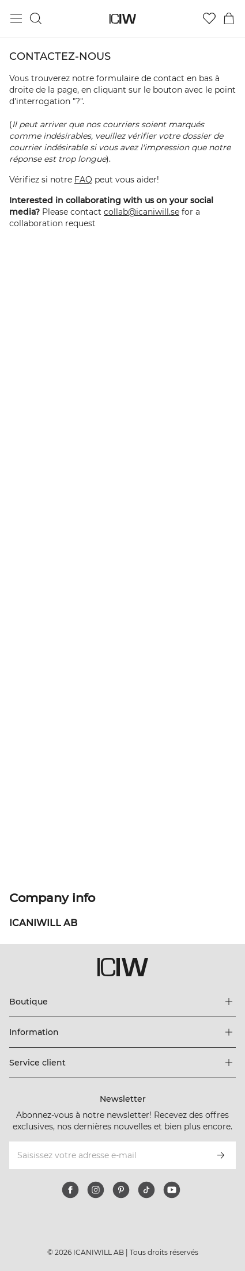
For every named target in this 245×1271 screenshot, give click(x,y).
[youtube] (171, 1189)
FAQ (83, 179)
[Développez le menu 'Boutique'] (122, 1002)
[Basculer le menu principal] (16, 18)
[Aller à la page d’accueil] (122, 19)
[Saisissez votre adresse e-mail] (107, 1155)
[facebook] (70, 1189)
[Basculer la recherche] (36, 18)
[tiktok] (146, 1189)
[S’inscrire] (220, 1155)
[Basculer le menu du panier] (229, 18)
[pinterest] (121, 1189)
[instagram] (95, 1189)
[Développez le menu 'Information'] (122, 1032)
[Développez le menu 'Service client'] (122, 1063)
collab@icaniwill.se (141, 212)
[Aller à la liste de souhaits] (209, 18)
